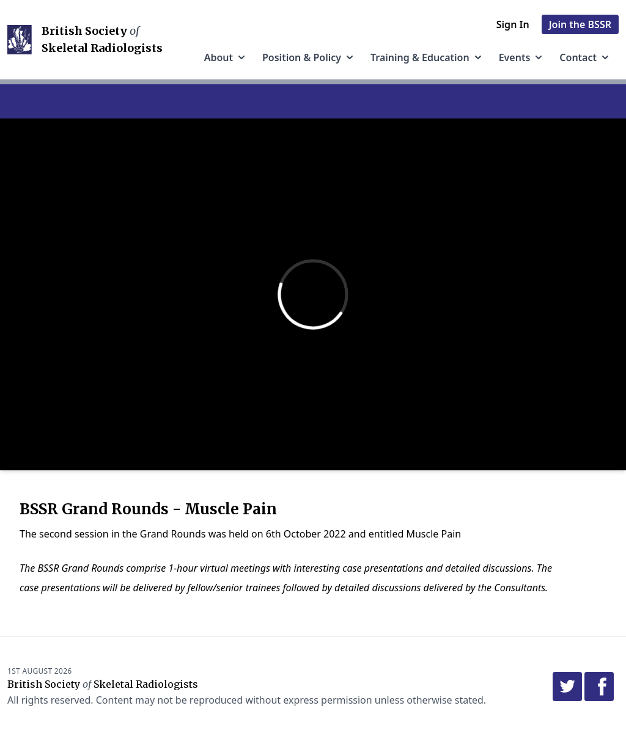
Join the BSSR (580, 24)
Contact (585, 57)
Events (522, 57)
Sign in (512, 24)
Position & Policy (309, 57)
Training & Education (427, 57)
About (226, 57)
